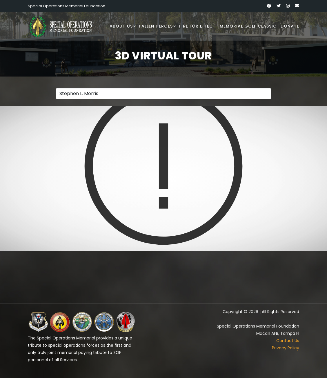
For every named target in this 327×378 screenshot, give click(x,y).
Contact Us (287, 341)
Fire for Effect (197, 26)
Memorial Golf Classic (248, 26)
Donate (290, 26)
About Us (121, 26)
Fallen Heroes (156, 26)
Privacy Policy (285, 348)
